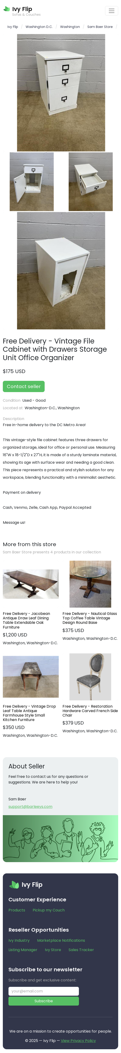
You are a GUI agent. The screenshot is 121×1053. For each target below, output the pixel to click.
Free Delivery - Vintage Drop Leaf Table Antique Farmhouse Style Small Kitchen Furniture (29, 713)
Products (16, 910)
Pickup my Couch (49, 910)
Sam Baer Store (100, 26)
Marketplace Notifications (61, 940)
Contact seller (24, 386)
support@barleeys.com (30, 806)
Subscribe (44, 1001)
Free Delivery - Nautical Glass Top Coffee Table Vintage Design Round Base (89, 618)
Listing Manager (22, 950)
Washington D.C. (39, 26)
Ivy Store (53, 950)
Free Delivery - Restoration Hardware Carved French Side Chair (90, 711)
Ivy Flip (13, 26)
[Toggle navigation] (111, 10)
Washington (70, 26)
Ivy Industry (19, 940)
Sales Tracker (81, 950)
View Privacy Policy (78, 1040)
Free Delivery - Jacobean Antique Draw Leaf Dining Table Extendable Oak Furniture (26, 620)
